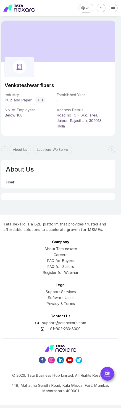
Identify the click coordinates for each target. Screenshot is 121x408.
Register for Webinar (61, 272)
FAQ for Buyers (60, 260)
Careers (60, 254)
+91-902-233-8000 (64, 328)
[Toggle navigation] (113, 8)
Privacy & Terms (60, 303)
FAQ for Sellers (60, 266)
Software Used (61, 297)
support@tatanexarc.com (64, 323)
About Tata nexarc (60, 248)
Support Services (60, 291)
